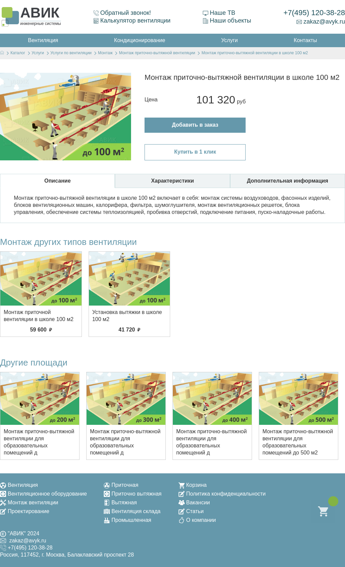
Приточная (121, 485)
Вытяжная (120, 502)
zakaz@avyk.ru (320, 21)
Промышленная (127, 520)
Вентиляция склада (132, 511)
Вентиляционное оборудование (43, 494)
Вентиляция (19, 485)
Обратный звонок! (122, 12)
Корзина (193, 485)
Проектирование (24, 511)
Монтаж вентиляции (29, 502)
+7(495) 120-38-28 (314, 12)
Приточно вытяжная (133, 494)
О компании (197, 520)
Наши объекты (227, 20)
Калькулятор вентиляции (132, 20)
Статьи (191, 511)
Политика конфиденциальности (222, 494)
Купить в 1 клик (195, 152)
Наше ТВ (219, 12)
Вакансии (194, 502)
